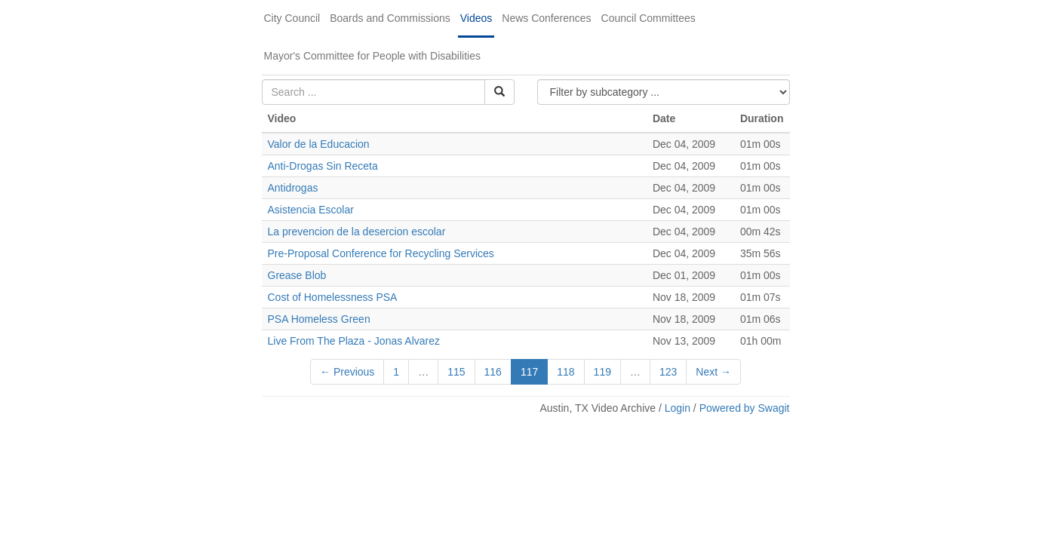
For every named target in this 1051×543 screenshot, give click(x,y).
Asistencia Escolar (311, 210)
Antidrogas (293, 188)
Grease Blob (297, 275)
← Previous (347, 372)
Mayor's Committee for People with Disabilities (372, 56)
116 (493, 372)
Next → (713, 372)
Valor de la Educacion (319, 144)
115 (456, 372)
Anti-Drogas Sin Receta (323, 166)
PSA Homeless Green (319, 319)
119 (602, 372)
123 (668, 372)
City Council (292, 18)
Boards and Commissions (390, 18)
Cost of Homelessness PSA (332, 297)
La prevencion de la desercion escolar (358, 231)
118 (565, 372)
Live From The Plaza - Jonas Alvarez (354, 341)
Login (677, 408)
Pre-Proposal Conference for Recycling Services (381, 253)
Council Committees (648, 18)
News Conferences (546, 18)
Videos (476, 18)
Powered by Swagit (744, 408)
